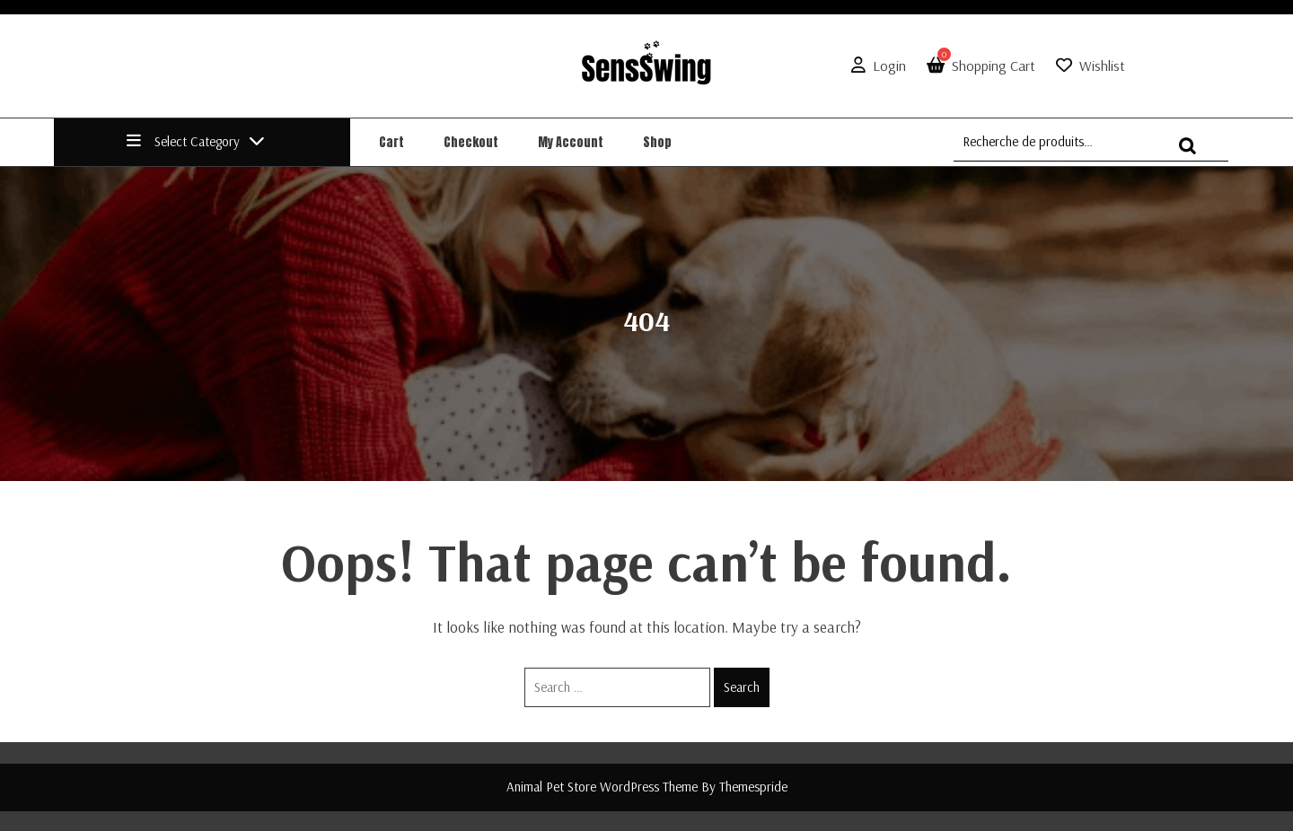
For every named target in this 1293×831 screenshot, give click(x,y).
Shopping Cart (977, 65)
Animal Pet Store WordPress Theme (602, 786)
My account (570, 142)
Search (742, 686)
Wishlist (1102, 65)
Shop (657, 142)
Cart (391, 142)
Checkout (471, 142)
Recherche (1192, 154)
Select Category (196, 141)
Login (875, 65)
